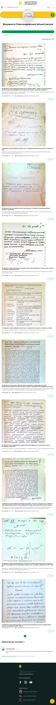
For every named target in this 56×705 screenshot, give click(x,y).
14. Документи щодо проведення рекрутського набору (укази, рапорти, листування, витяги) (27, 328)
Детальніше (50, 99)
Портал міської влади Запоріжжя (28, 692)
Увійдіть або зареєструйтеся (9, 656)
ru (54, 7)
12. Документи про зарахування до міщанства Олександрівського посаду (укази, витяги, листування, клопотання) (26, 445)
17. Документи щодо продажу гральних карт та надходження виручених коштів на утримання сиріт (27, 149)
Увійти (48, 7)
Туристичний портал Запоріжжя (27, 696)
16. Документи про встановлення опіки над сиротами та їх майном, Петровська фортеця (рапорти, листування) (26, 209)
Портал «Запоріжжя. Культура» (27, 700)
